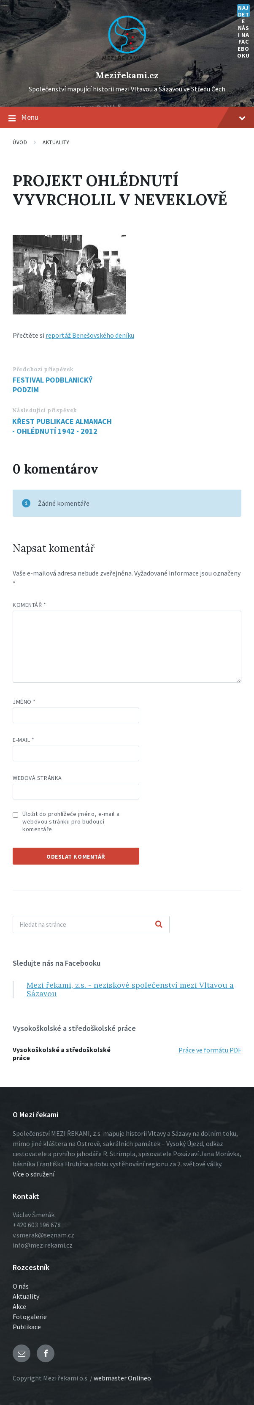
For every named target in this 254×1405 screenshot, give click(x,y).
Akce (19, 1306)
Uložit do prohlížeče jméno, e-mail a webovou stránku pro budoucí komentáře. (70, 821)
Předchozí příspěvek (43, 369)
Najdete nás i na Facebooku (243, 10)
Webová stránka (37, 778)
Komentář (29, 605)
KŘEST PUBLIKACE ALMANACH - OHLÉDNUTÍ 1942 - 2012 (62, 426)
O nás (21, 1286)
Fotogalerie (30, 1316)
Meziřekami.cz (127, 75)
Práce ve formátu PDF (209, 1050)
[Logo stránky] (127, 61)
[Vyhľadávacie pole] (91, 924)
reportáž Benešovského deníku (90, 335)
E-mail (23, 740)
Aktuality (56, 142)
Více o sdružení (33, 1174)
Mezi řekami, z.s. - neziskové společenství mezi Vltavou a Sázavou (130, 989)
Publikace (27, 1326)
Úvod (20, 142)
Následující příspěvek (44, 410)
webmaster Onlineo (122, 1378)
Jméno (24, 701)
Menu (127, 117)
